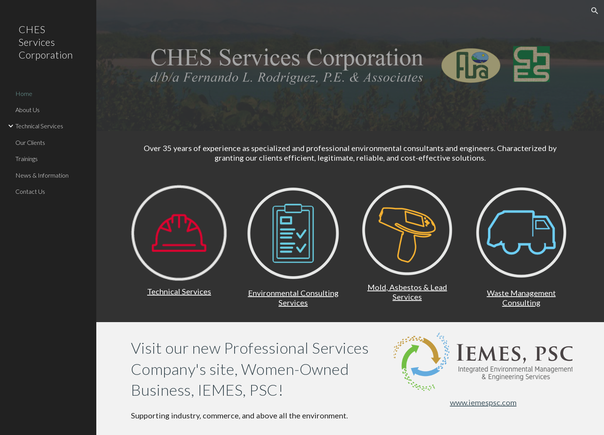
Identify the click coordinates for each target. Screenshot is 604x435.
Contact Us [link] (30, 191)
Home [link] (23, 93)
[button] (595, 11)
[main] (350, 153)
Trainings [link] (26, 158)
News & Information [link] (42, 175)
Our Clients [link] (30, 142)
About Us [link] (27, 109)
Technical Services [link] (39, 125)
